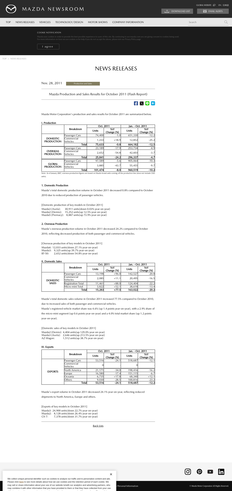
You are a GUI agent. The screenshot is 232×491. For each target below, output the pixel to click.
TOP (8, 22)
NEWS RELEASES (25, 22)
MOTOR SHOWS (97, 22)
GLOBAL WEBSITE (205, 5)
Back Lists (98, 425)
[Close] (111, 486)
